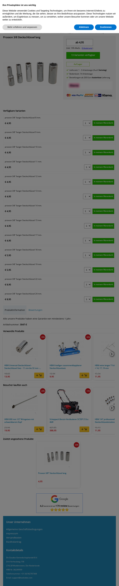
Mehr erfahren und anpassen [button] (22, 27)
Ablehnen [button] (84, 27)
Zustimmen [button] (106, 27)
